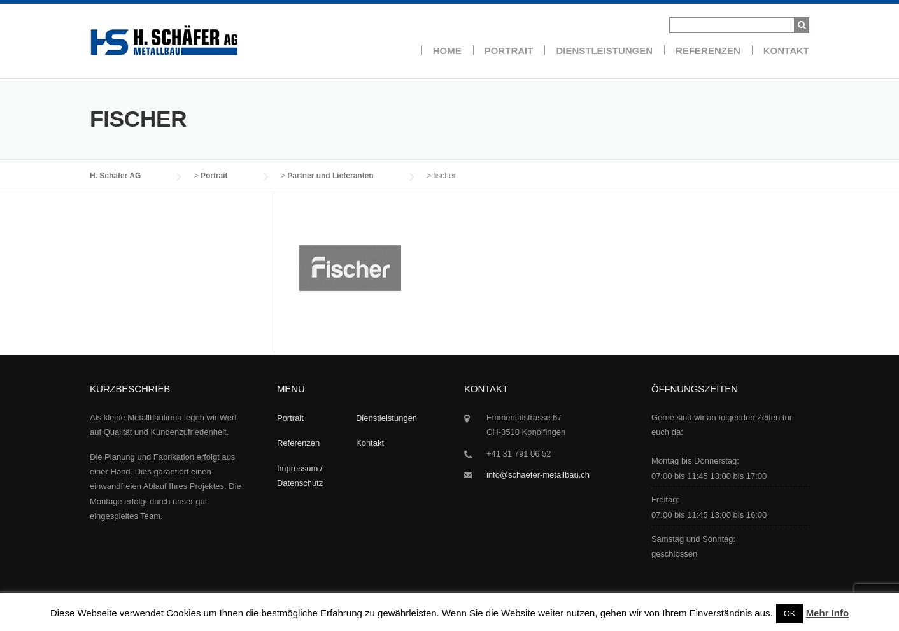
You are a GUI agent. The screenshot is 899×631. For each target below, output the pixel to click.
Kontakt (786, 50)
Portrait (509, 50)
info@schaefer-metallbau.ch (538, 474)
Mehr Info (827, 612)
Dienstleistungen (604, 50)
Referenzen (708, 50)
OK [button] (790, 613)
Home (447, 50)
